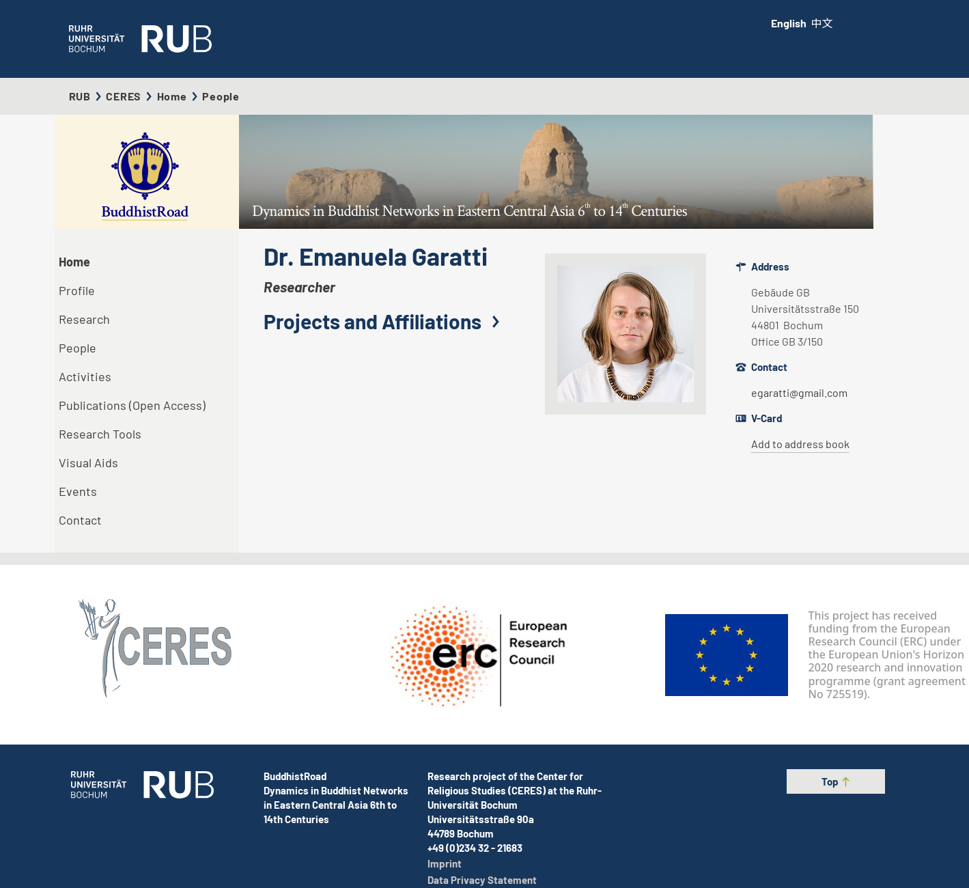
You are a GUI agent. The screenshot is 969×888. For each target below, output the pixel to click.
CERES (123, 95)
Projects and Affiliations (385, 321)
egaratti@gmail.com (799, 392)
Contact (80, 519)
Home (172, 95)
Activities (85, 376)
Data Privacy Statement (482, 880)
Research (84, 319)
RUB (80, 95)
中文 (821, 22)
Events (78, 491)
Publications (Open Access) (132, 405)
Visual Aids (88, 462)
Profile (77, 290)
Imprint (444, 863)
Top (836, 781)
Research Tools (100, 433)
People (77, 347)
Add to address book (800, 443)
